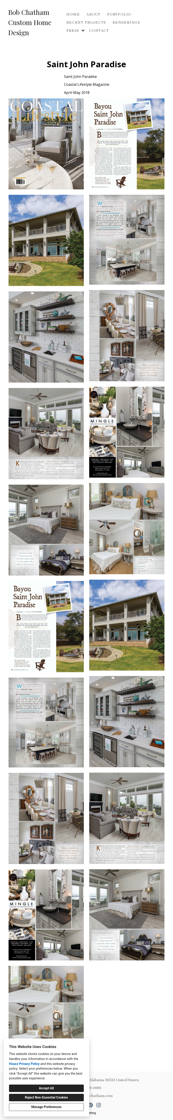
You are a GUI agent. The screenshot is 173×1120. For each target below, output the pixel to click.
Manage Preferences (46, 1107)
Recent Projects (86, 22)
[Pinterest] (90, 1105)
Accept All (46, 1088)
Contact (99, 30)
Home (73, 14)
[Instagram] (98, 1105)
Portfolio (119, 14)
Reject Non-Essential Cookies (46, 1097)
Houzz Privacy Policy (24, 1064)
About (93, 14)
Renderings (126, 22)
